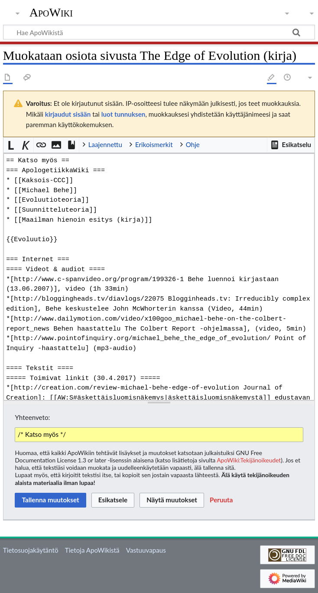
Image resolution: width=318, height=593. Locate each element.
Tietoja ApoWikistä (92, 550)
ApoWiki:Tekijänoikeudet (249, 460)
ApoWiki (51, 13)
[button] (290, 145)
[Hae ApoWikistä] (159, 32)
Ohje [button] (193, 144)
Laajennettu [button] (105, 144)
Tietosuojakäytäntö (30, 550)
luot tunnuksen (123, 114)
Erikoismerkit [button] (154, 144)
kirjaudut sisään (68, 114)
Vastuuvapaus (146, 550)
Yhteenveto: (32, 417)
